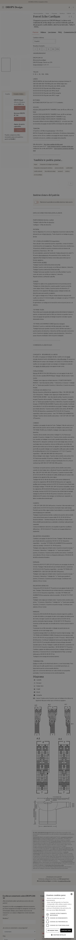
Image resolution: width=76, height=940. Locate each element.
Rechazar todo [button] (53, 930)
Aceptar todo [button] (66, 930)
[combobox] (72, 894)
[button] (59, 935)
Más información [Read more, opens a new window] (60, 910)
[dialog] (59, 915)
